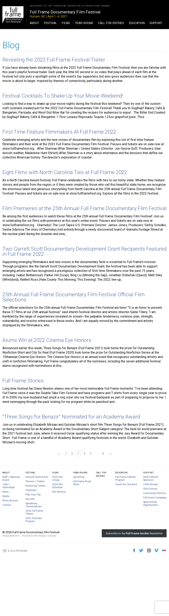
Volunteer (30, 490)
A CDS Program (17, 550)
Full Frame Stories (23, 381)
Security (30, 499)
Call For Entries (111, 22)
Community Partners (154, 493)
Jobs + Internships (8, 486)
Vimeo (156, 550)
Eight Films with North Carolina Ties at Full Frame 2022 (64, 172)
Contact (6, 505)
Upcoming (78, 477)
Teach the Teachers (126, 484)
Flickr (164, 550)
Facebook (134, 550)
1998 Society (150, 484)
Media (5, 496)
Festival (50, 22)
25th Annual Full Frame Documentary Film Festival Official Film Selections (73, 297)
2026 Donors (150, 488)
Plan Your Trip (33, 494)
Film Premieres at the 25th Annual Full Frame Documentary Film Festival (84, 208)
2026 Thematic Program (33, 520)
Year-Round (84, 22)
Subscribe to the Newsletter (134, 533)
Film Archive (59, 491)
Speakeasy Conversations (33, 505)
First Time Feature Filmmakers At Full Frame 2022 (59, 132)
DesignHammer (10, 535)
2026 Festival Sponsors (150, 478)
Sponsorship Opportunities (150, 503)
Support (156, 22)
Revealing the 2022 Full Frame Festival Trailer (53, 60)
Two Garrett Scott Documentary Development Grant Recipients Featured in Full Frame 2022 (84, 251)
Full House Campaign (155, 497)
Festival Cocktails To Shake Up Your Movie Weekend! (62, 96)
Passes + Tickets (35, 481)
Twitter (141, 550)
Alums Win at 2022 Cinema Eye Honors (46, 340)
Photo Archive (10, 500)
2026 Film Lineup (57, 478)
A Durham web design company (39, 535)
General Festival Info (36, 477)
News (5, 491)
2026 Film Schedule (57, 486)
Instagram (149, 550)
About (34, 22)
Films (66, 22)
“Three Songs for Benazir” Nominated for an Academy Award (71, 417)
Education (137, 22)
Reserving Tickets (35, 485)
